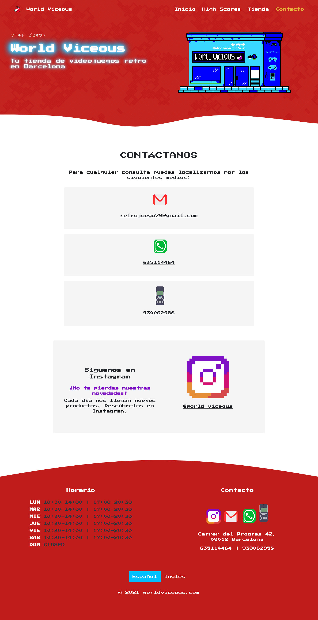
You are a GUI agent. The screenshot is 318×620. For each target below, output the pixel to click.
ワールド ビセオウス (28, 34)
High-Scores (221, 9)
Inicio (185, 9)
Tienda (258, 9)
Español (144, 576)
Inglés (175, 576)
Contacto (290, 9)
